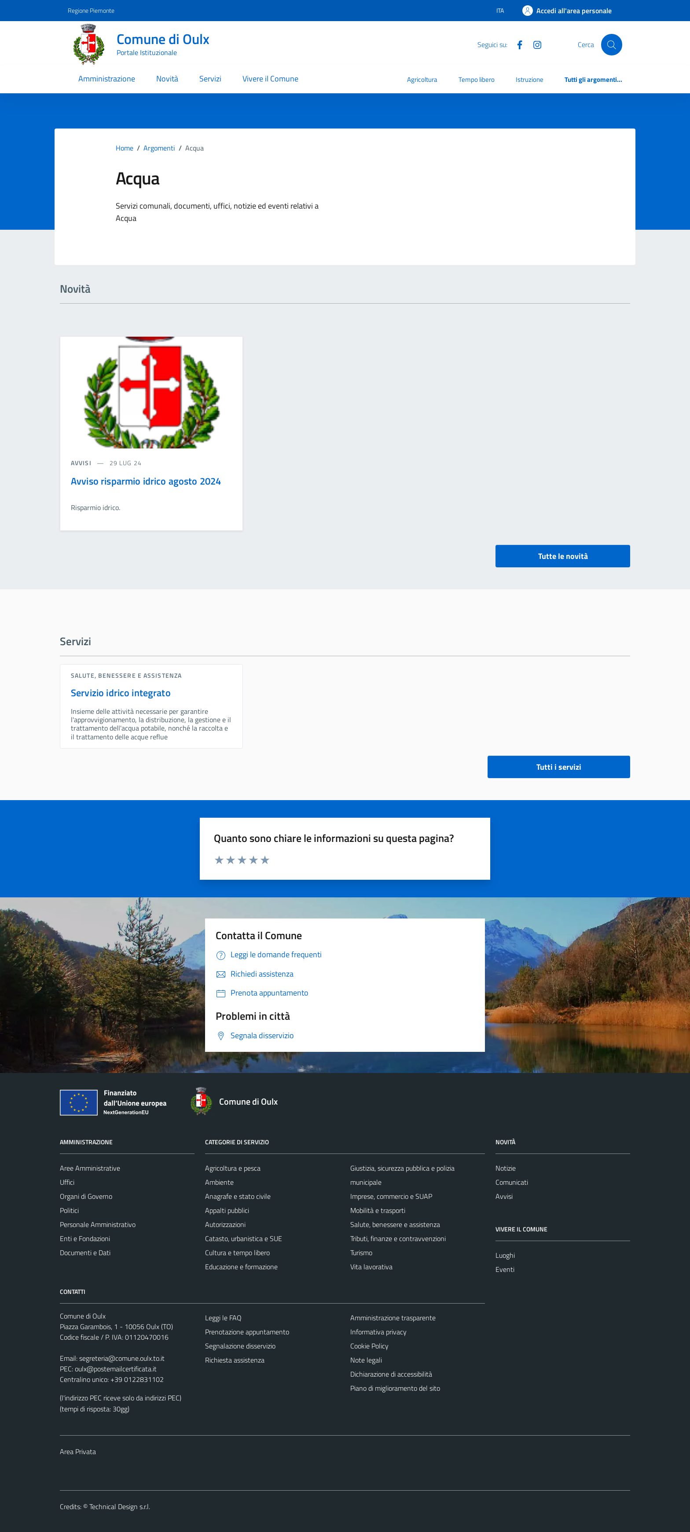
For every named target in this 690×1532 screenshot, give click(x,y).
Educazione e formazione (241, 1266)
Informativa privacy (378, 1331)
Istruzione (529, 79)
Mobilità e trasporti (377, 1210)
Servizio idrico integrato (121, 693)
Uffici (67, 1182)
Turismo (361, 1252)
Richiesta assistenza (234, 1360)
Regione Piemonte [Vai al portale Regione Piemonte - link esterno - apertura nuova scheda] (91, 10)
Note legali (366, 1360)
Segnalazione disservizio (240, 1346)
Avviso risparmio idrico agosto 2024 (146, 481)
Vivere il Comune (270, 78)
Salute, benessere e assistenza (126, 675)
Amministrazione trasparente (393, 1317)
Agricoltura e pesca (233, 1168)
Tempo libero (477, 79)
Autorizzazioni (225, 1224)
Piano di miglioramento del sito (395, 1388)
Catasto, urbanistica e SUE (243, 1238)
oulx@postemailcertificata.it (116, 1368)
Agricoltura (422, 79)
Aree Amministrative (90, 1168)
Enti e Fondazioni (85, 1238)
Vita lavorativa (371, 1266)
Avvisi (504, 1196)
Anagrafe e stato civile (238, 1196)
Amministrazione (106, 78)
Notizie (505, 1168)
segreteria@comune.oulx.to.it (122, 1358)
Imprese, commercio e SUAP (391, 1196)
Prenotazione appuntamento (247, 1331)
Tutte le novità (563, 556)
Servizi (210, 78)
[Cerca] (611, 44)
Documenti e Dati (85, 1252)
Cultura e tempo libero (237, 1252)
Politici (69, 1210)
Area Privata (78, 1451)
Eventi (504, 1269)
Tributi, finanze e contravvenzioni (398, 1238)
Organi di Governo (86, 1196)
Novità (167, 78)
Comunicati (511, 1182)
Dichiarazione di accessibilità (391, 1374)
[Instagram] (534, 44)
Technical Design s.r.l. (119, 1506)
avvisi (82, 462)
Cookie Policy (369, 1346)
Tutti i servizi (558, 767)
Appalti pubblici (227, 1210)
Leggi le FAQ (223, 1317)
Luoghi (505, 1255)
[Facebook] (516, 44)
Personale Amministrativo (98, 1224)
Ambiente (219, 1182)
